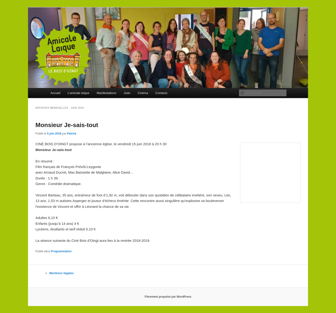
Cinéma (143, 93)
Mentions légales (61, 273)
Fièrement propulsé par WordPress (168, 296)
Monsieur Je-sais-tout (66, 124)
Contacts (161, 93)
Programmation (61, 251)
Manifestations (106, 93)
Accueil (55, 93)
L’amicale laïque (78, 93)
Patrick (71, 133)
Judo (127, 93)
